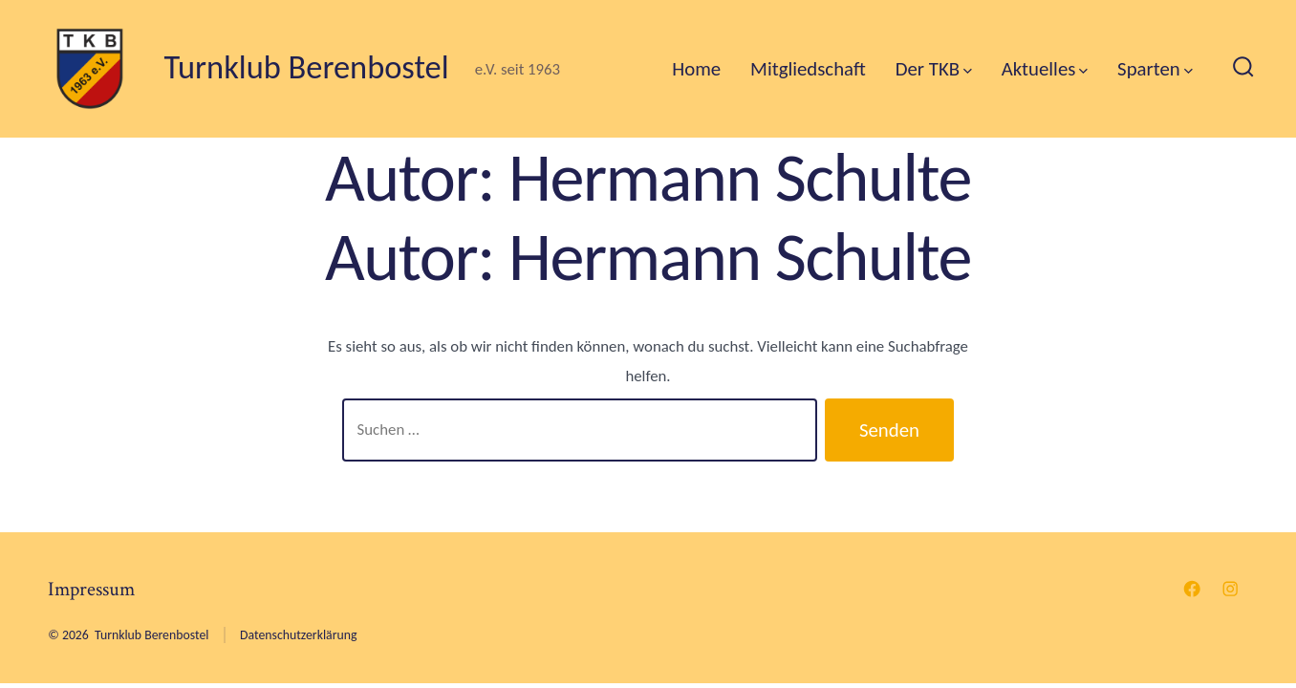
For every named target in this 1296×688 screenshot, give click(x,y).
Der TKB (934, 68)
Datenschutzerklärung (298, 635)
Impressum (91, 589)
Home (696, 68)
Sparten (1155, 68)
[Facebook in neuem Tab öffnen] (1192, 588)
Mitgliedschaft (808, 68)
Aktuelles (1045, 68)
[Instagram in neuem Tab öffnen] (1230, 588)
